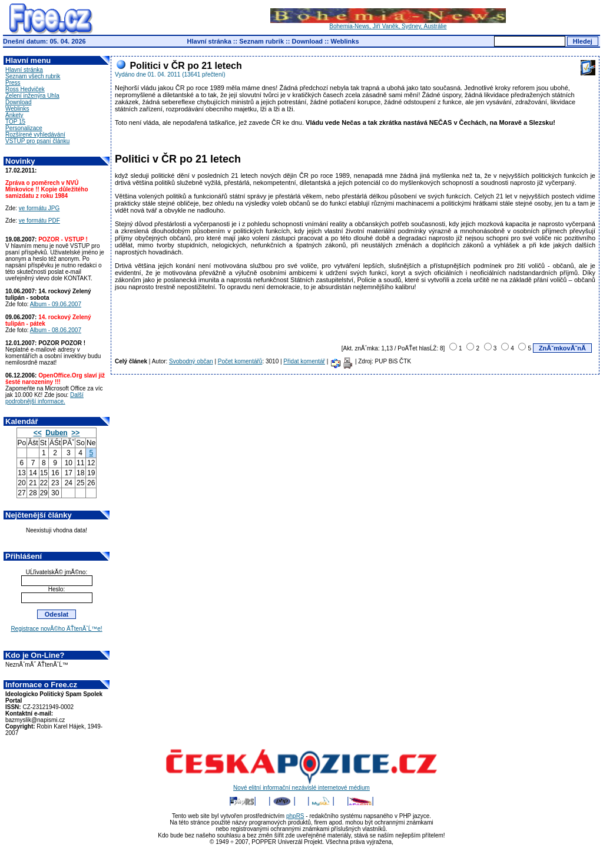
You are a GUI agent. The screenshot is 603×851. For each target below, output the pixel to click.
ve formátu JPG (39, 208)
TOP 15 (15, 121)
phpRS (295, 816)
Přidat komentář (304, 361)
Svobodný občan (191, 361)
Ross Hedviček (25, 89)
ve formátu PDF (39, 220)
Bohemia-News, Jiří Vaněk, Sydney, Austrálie (388, 23)
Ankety (14, 115)
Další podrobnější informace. (44, 398)
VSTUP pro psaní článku (37, 141)
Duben (56, 433)
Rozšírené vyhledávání (35, 134)
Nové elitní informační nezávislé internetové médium (301, 785)
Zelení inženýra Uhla (32, 95)
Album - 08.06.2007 (55, 330)
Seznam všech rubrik (32, 76)
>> (75, 433)
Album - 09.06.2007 (55, 304)
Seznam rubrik (261, 41)
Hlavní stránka (209, 41)
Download (307, 41)
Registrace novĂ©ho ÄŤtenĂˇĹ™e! (56, 628)
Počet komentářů (240, 361)
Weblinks (344, 41)
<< (38, 433)
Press (13, 83)
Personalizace (23, 128)
